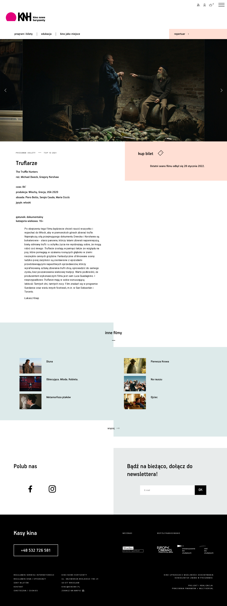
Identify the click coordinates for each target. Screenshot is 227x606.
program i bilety (23, 34)
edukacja (46, 34)
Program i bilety (26, 153)
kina (29, 579)
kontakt (18, 587)
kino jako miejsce (70, 34)
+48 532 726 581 (36, 550)
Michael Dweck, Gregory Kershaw (40, 177)
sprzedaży (40, 579)
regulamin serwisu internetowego (34, 575)
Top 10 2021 (50, 153)
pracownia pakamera (184, 589)
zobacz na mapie (71, 591)
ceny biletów (21, 583)
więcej (111, 428)
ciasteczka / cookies (26, 591)
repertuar (179, 34)
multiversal (206, 589)
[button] (221, 90)
